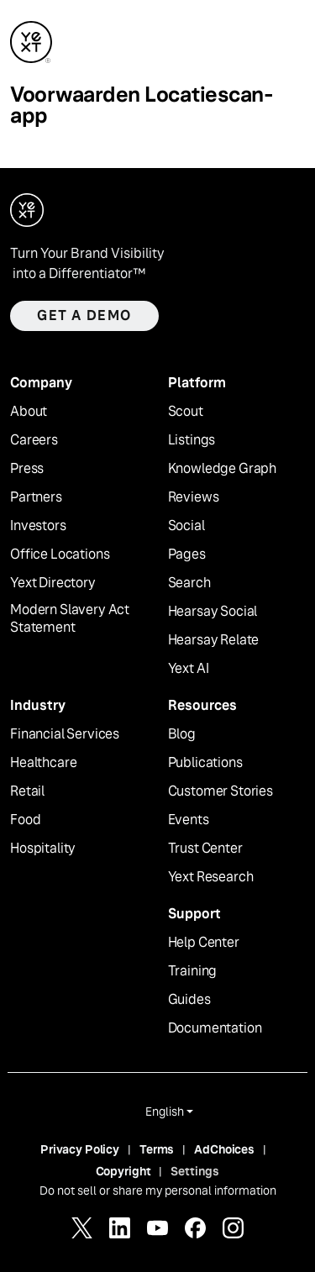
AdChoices (224, 1149)
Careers (34, 440)
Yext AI (188, 668)
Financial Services (64, 734)
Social (186, 526)
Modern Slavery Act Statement (69, 619)
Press (27, 468)
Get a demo (84, 315)
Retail (27, 791)
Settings (195, 1171)
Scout (185, 411)
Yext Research (211, 877)
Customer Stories (220, 791)
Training (193, 971)
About (28, 411)
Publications (205, 762)
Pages (187, 554)
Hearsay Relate (214, 640)
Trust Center (205, 848)
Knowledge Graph (222, 468)
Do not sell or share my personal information (157, 1190)
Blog (182, 734)
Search (189, 583)
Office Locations (59, 554)
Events (188, 820)
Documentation (215, 1028)
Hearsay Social (213, 611)
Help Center (203, 942)
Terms (156, 1149)
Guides (189, 999)
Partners (36, 497)
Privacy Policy (79, 1149)
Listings (192, 440)
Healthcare (43, 762)
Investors (38, 526)
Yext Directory (53, 583)
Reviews (193, 497)
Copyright (123, 1171)
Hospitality (43, 848)
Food (25, 820)
